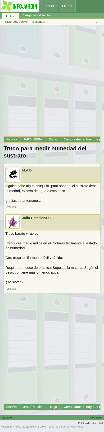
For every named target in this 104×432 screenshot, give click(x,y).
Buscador (38, 21)
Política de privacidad (90, 423)
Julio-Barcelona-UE (37, 218)
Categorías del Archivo (37, 15)
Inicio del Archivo (16, 21)
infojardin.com (38, 426)
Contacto (96, 417)
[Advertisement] (52, 82)
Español (7, 417)
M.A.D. (27, 170)
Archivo (10, 16)
